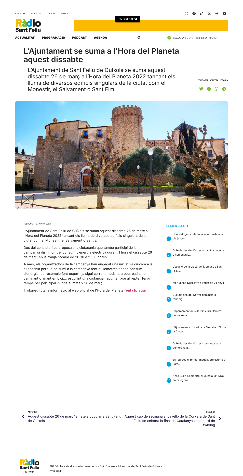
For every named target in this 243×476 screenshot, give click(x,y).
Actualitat (25, 38)
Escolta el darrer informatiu (193, 38)
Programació (53, 38)
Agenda (64, 13)
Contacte (20, 13)
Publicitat (36, 13)
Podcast (79, 38)
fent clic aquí (135, 290)
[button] (139, 37)
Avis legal (55, 470)
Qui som (51, 13)
